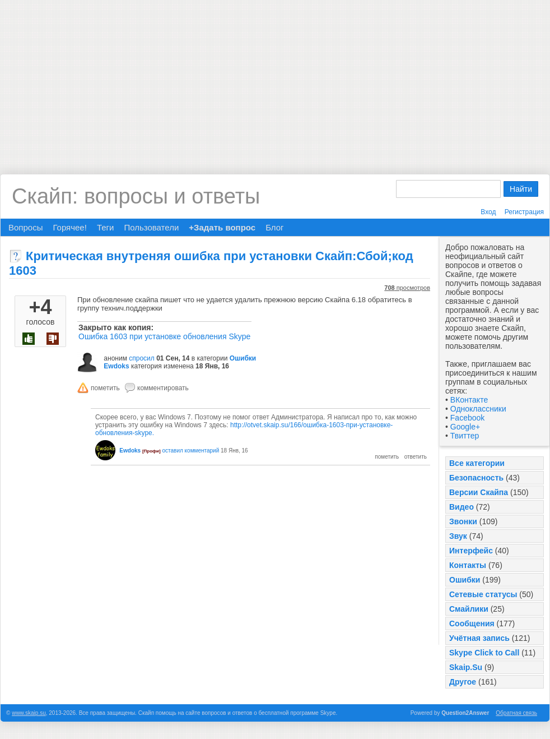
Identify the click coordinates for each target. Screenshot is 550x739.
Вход (488, 212)
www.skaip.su (29, 713)
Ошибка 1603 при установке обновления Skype (164, 336)
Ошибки (464, 579)
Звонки (463, 521)
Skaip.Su (465, 667)
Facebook (467, 417)
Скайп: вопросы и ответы (136, 196)
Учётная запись (479, 638)
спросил (142, 358)
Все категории (477, 463)
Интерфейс (471, 550)
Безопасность (476, 477)
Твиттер (464, 435)
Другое (462, 681)
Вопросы (25, 227)
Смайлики (468, 608)
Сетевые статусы (483, 594)
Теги (105, 227)
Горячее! (69, 227)
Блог (274, 227)
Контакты (467, 565)
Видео (461, 506)
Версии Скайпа (478, 492)
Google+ (465, 426)
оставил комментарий (190, 450)
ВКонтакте (469, 399)
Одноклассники (478, 408)
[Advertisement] (275, 78)
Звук (458, 536)
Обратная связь (516, 713)
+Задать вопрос (222, 227)
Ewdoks (116, 366)
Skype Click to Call (484, 652)
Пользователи (151, 227)
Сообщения (472, 623)
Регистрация (524, 212)
